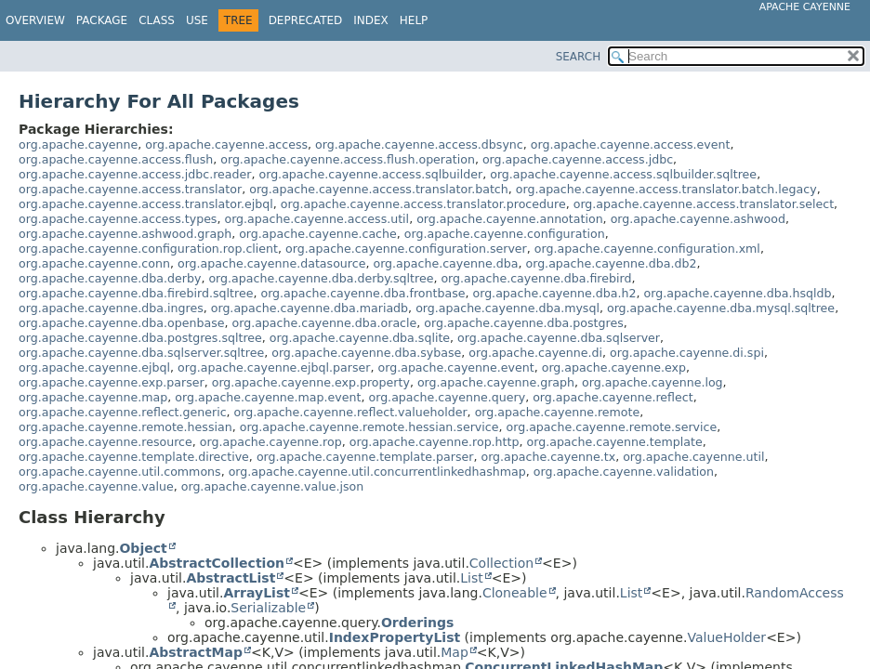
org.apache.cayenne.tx (548, 457)
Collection (501, 563)
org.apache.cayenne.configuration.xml (647, 249)
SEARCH (578, 56)
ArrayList (256, 592)
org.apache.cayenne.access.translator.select (703, 204)
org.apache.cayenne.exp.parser (111, 382)
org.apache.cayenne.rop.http (434, 442)
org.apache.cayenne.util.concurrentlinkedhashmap (377, 472)
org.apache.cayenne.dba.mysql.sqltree (721, 308)
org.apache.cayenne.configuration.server (406, 249)
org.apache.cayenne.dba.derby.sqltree (320, 278)
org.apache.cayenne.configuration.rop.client (148, 249)
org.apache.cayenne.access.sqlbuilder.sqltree (623, 174)
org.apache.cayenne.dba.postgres (523, 323)
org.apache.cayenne (78, 144)
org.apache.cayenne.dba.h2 (554, 293)
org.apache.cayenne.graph (495, 382)
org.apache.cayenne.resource (105, 442)
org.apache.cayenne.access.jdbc (577, 159)
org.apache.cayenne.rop (271, 442)
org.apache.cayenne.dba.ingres (111, 308)
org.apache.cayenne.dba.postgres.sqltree (140, 338)
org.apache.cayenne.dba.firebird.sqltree (136, 293)
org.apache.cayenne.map (93, 397)
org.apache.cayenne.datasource (272, 263)
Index (371, 20)
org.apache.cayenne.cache (318, 234)
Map (454, 652)
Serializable (268, 607)
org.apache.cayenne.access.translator (130, 189)
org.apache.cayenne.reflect (613, 397)
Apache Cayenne (804, 7)
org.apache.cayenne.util (693, 457)
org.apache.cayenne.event (456, 367)
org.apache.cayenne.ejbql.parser (274, 367)
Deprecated (306, 20)
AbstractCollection (216, 563)
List (471, 578)
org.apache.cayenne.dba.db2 (610, 263)
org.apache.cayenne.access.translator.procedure (423, 204)
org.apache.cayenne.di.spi (687, 353)
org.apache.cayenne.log (652, 382)
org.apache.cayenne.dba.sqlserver (558, 338)
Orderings (417, 622)
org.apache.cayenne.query (446, 397)
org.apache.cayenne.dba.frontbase (362, 293)
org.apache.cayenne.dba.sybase (366, 353)
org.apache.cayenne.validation (624, 472)
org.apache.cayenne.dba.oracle (323, 323)
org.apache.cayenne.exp (614, 367)
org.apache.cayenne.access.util (316, 219)
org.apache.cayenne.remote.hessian (125, 427)
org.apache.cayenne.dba (445, 263)
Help (414, 20)
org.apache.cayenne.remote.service (611, 427)
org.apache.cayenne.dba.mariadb (309, 308)
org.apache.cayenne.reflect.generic (123, 412)
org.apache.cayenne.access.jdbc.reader (135, 174)
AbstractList (230, 578)
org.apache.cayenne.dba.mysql (507, 308)
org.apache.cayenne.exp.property (311, 382)
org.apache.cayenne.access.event (631, 144)
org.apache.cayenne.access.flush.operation (347, 159)
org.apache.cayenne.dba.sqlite (360, 338)
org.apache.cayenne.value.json (272, 486)
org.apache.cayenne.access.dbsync (419, 144)
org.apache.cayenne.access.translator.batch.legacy (666, 189)
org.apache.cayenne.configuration (504, 234)
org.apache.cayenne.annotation (509, 219)
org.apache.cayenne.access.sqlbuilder (370, 174)
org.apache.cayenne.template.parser (365, 457)
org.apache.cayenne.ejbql (94, 367)
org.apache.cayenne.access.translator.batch (378, 189)
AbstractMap (196, 652)
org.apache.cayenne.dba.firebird (536, 278)
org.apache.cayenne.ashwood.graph (125, 234)
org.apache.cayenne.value (96, 486)
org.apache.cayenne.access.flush (116, 159)
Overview (35, 20)
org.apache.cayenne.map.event (268, 397)
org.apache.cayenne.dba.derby (110, 278)
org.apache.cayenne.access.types (118, 219)
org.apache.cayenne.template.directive (134, 457)
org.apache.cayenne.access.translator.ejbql (146, 204)
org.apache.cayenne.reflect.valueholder (351, 412)
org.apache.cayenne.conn (94, 263)
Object (142, 548)
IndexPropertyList (395, 637)
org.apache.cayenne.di (535, 353)
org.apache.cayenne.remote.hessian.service (369, 427)
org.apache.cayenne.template (615, 442)
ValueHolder (726, 637)
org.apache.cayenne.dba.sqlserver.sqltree (141, 353)
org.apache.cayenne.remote (557, 412)
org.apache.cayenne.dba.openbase (121, 323)
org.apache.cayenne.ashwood (698, 219)
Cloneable (514, 592)
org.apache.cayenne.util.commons (120, 472)
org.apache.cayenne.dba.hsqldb (738, 293)
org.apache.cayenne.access (226, 144)
